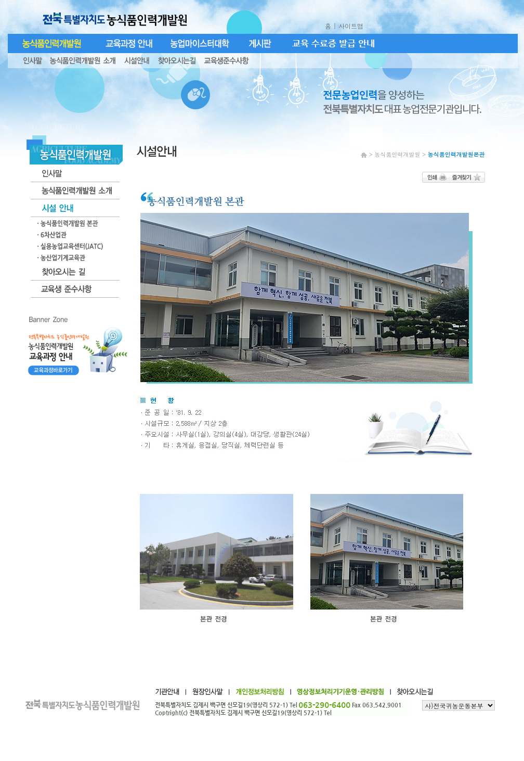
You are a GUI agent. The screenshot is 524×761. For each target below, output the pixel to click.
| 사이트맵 (349, 25)
